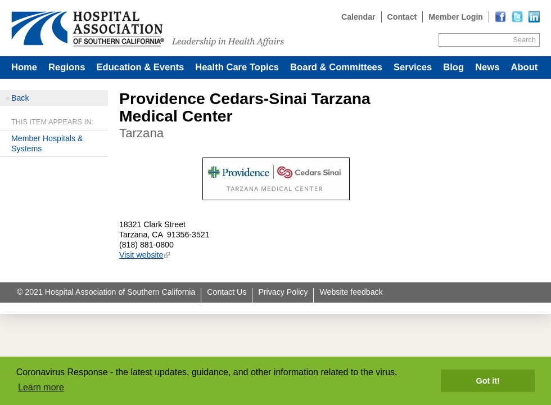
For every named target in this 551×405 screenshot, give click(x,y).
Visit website (141, 254)
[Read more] (534, 16)
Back (20, 97)
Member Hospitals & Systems (47, 143)
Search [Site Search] (524, 39)
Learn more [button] (41, 387)
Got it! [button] (488, 380)
